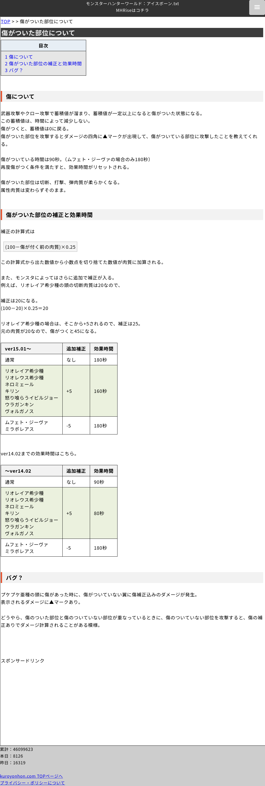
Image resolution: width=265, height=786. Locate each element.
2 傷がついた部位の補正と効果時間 (43, 63)
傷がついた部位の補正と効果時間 (49, 215)
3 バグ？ (14, 70)
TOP (5, 21)
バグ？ (14, 577)
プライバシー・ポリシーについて (32, 783)
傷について (20, 96)
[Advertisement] (39, 696)
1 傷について (19, 56)
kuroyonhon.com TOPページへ (31, 776)
